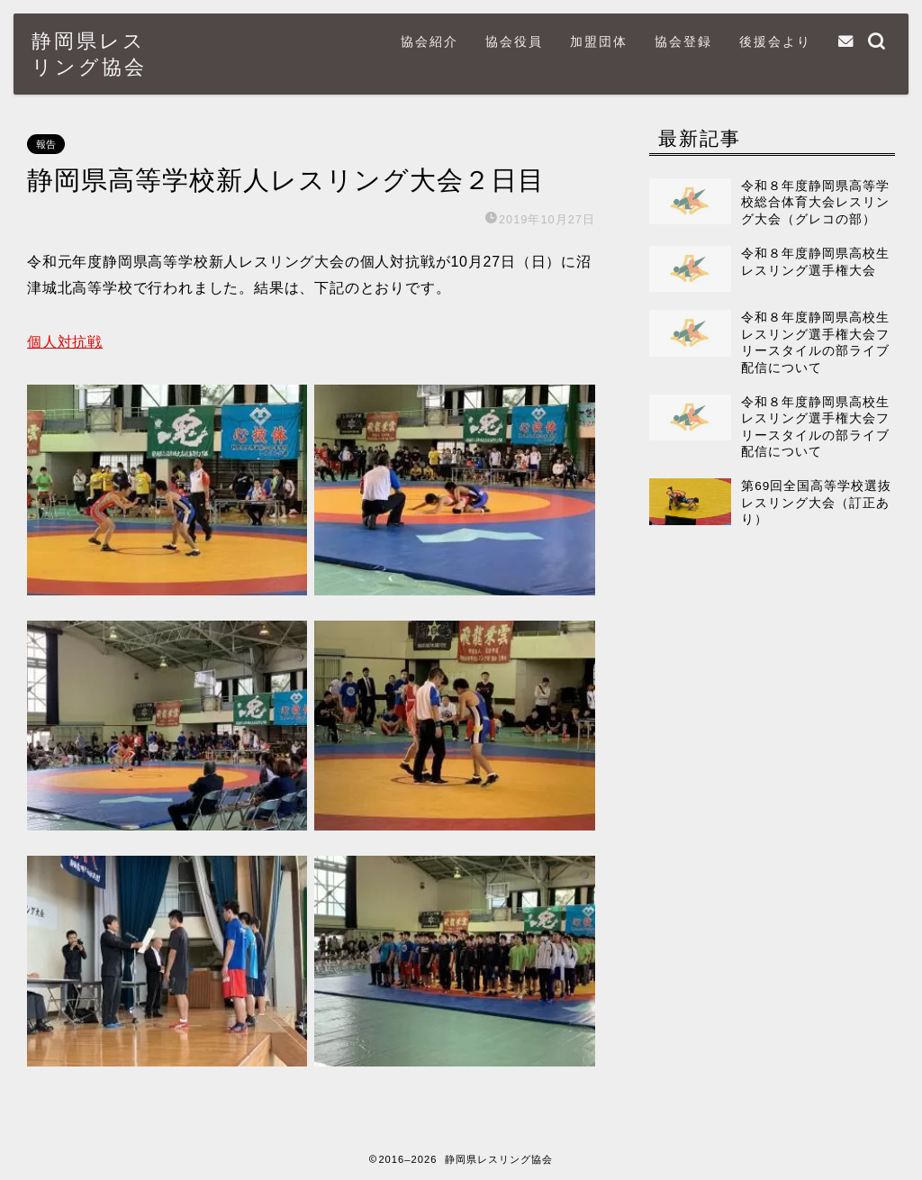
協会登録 (683, 41)
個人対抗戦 (65, 341)
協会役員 (514, 41)
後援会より (775, 41)
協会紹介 (429, 41)
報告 (46, 144)
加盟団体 (599, 41)
